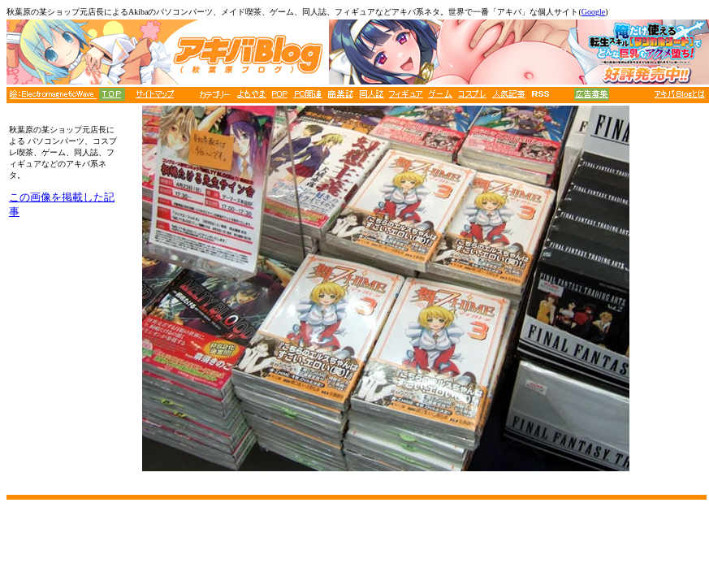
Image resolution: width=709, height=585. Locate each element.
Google (593, 11)
